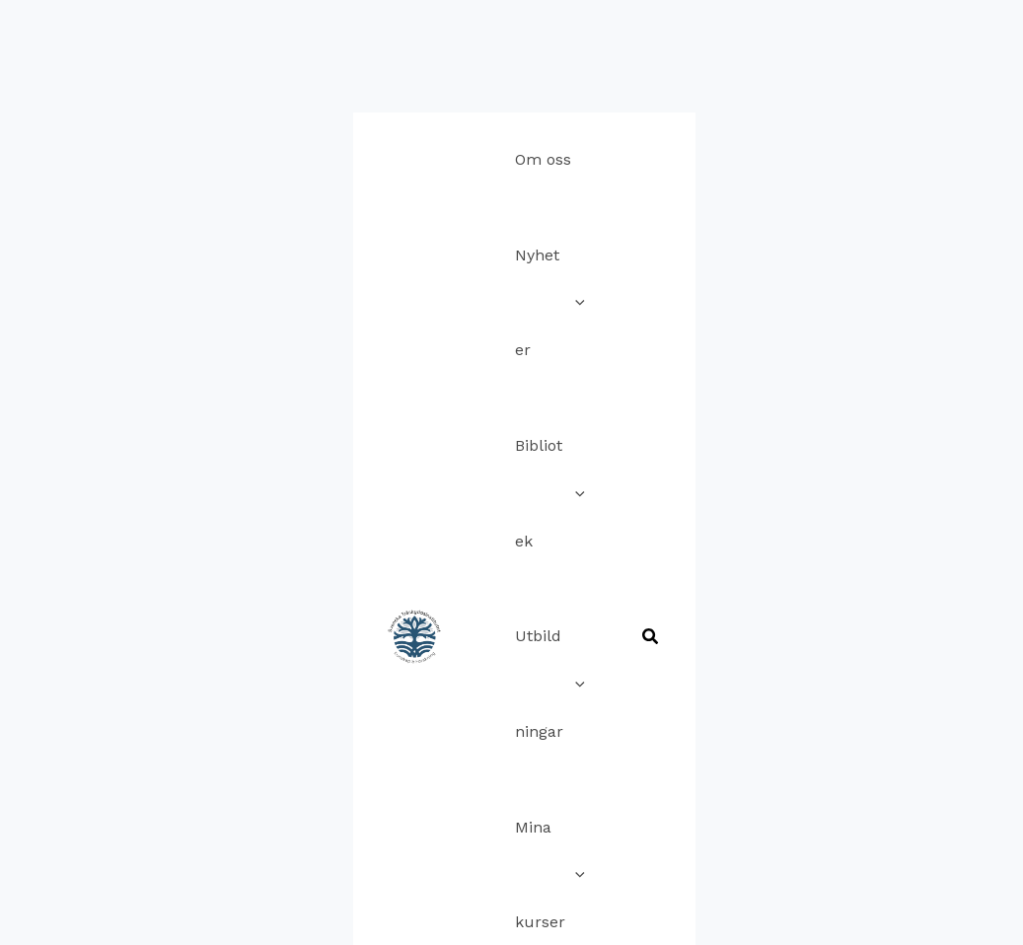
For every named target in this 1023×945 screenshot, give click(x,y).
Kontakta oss (356, 751)
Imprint (695, 751)
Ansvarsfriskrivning (425, 780)
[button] (979, 99)
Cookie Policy (469, 751)
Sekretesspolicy (593, 751)
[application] (422, 49)
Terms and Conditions (596, 780)
